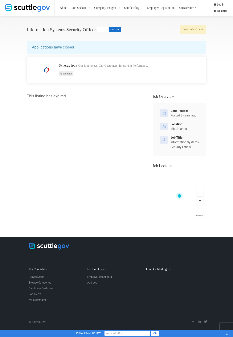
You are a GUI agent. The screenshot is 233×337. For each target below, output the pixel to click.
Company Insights (105, 7)
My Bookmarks (38, 299)
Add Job (92, 282)
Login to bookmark (193, 29)
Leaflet (199, 215)
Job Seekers (79, 7)
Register (220, 10)
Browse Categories (40, 282)
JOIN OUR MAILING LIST (88, 333)
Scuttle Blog (131, 7)
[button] (200, 193)
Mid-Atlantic (178, 129)
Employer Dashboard (99, 276)
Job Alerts (35, 294)
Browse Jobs (36, 276)
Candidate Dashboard (41, 288)
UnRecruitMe (187, 7)
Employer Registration (160, 7)
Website (66, 73)
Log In (219, 4)
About (63, 7)
